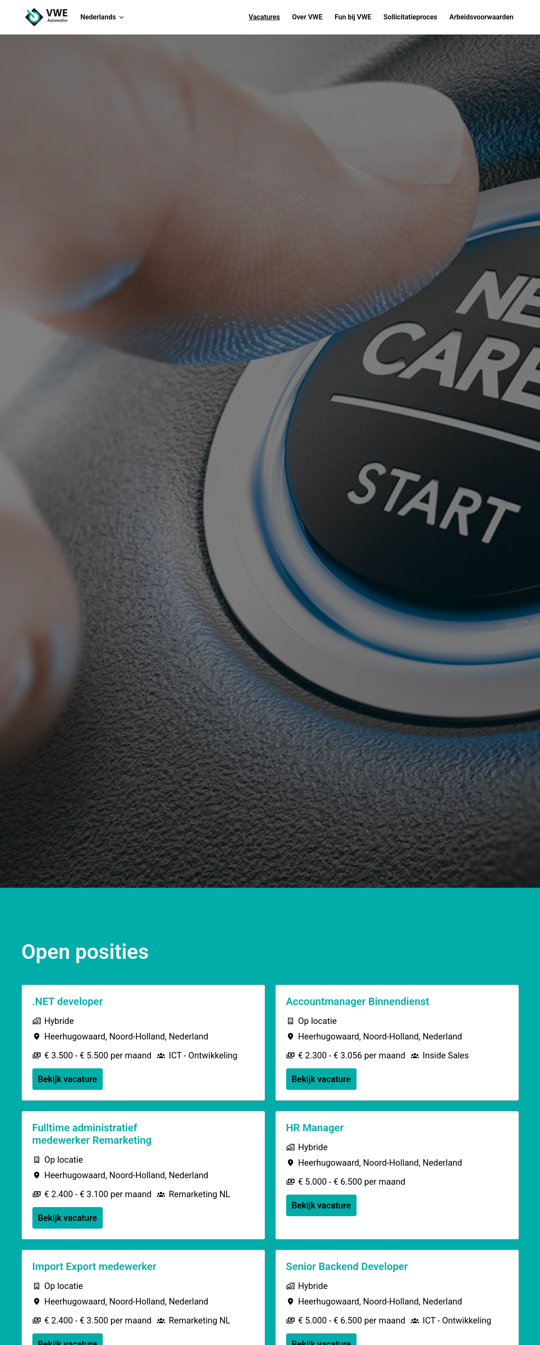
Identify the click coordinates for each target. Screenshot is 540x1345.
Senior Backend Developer (347, 1267)
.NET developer (67, 1001)
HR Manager (315, 1128)
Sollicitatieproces (410, 17)
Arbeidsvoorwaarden (481, 17)
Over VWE (307, 17)
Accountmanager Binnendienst (357, 1001)
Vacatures (264, 17)
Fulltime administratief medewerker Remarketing (92, 1134)
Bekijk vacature (67, 1079)
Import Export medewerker (94, 1267)
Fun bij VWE (353, 17)
